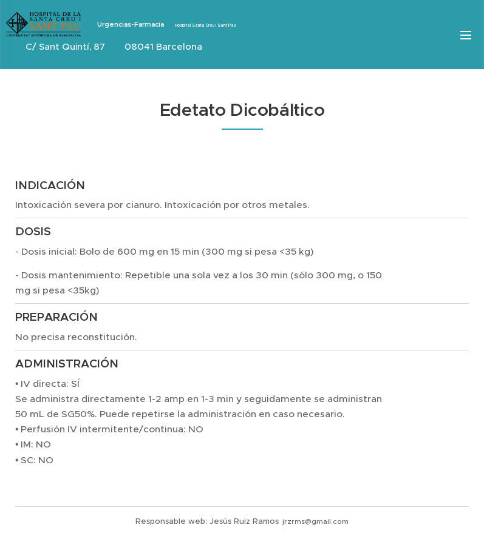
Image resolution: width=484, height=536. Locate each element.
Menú (465, 35)
